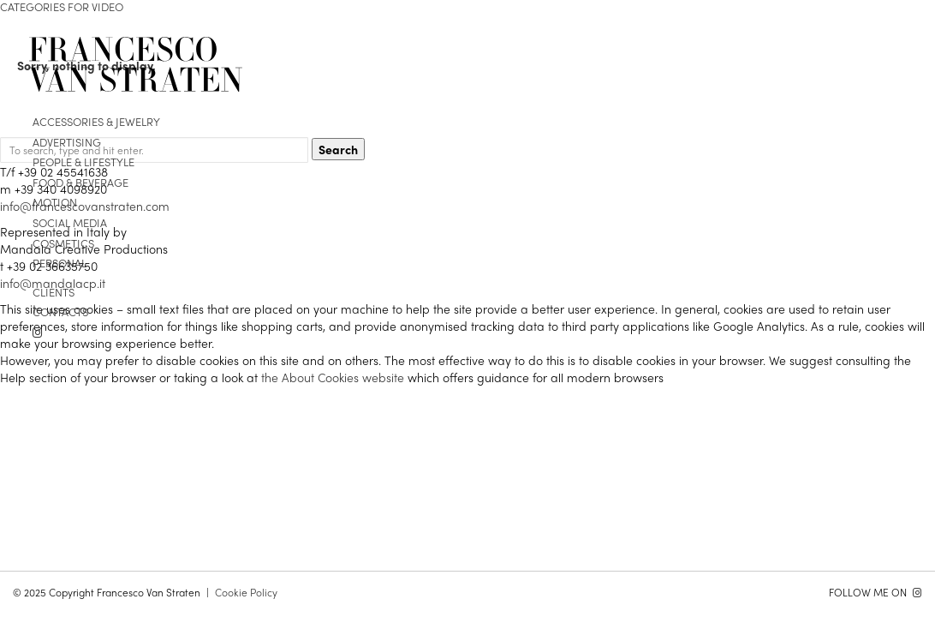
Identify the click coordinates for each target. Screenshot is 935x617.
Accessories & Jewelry (96, 121)
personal (59, 263)
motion (55, 202)
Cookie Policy (246, 592)
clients (53, 292)
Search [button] (338, 149)
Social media (70, 222)
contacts (60, 311)
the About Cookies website (332, 377)
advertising (67, 142)
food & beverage (80, 182)
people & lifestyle (83, 161)
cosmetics (63, 243)
